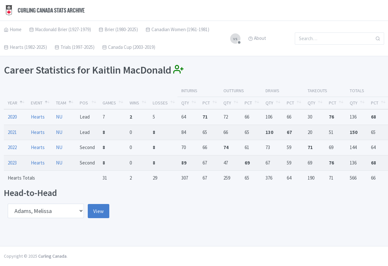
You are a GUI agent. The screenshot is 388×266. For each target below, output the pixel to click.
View (98, 211)
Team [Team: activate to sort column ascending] (61, 103)
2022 (12, 147)
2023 (12, 163)
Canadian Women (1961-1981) (177, 29)
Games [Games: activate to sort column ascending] (109, 103)
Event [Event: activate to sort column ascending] (36, 103)
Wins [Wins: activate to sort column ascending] (134, 103)
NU (59, 117)
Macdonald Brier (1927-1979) (60, 29)
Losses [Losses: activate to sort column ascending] (160, 103)
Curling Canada (52, 256)
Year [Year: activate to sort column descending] (12, 103)
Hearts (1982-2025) (25, 47)
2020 (12, 117)
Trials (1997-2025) (75, 47)
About (257, 38)
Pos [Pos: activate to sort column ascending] (84, 103)
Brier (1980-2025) (118, 29)
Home (13, 29)
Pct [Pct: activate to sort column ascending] (206, 103)
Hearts (38, 117)
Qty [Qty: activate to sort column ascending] (185, 103)
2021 (12, 132)
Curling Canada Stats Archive (44, 10)
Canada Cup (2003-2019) (128, 47)
